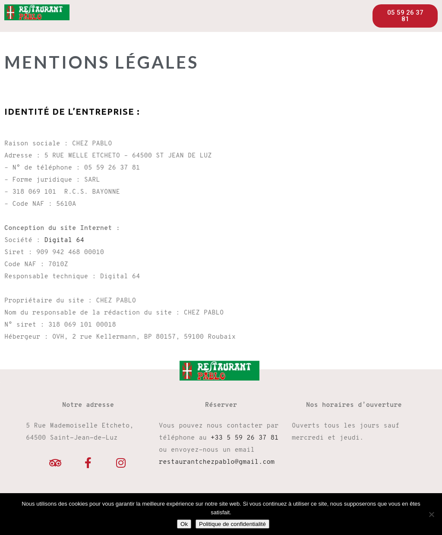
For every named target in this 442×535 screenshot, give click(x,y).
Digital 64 (64, 240)
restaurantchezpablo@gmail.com (217, 462)
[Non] (431, 514)
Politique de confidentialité (232, 524)
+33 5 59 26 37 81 (244, 438)
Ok (184, 524)
